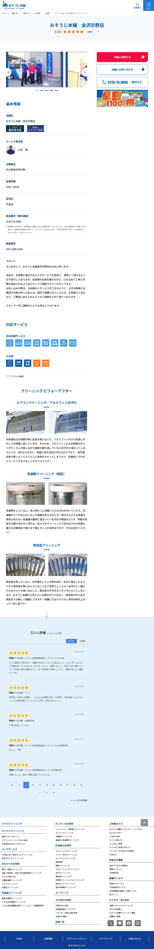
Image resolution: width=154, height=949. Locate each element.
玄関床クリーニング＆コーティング (70, 880)
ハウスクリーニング (12, 823)
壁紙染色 (59, 862)
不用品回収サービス (117, 887)
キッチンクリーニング (65, 832)
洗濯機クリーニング (12, 892)
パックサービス (9, 849)
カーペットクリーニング (65, 858)
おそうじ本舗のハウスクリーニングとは (125, 829)
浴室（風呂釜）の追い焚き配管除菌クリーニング (22, 873)
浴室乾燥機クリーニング (12, 880)
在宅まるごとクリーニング (12, 858)
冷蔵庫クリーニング (64, 836)
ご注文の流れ (114, 836)
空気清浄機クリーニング (65, 887)
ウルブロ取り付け (9, 876)
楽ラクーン (113, 894)
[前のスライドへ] (8, 72)
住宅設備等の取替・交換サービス (123, 891)
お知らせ (113, 854)
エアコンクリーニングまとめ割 (14, 840)
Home (19, 938)
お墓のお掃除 (61, 916)
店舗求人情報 (114, 916)
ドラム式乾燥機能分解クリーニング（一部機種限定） (23, 905)
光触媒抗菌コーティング (65, 909)
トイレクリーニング (10, 883)
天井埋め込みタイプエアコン (13, 843)
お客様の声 (114, 872)
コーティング (62, 892)
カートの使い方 (115, 840)
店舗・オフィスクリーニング (121, 905)
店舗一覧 (59, 921)
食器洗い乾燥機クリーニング (67, 840)
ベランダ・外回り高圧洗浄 (66, 912)
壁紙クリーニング (63, 865)
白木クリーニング (63, 872)
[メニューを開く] (148, 5)
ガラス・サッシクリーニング (67, 869)
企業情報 (48, 938)
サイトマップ (106, 938)
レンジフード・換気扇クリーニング (70, 829)
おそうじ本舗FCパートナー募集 (122, 912)
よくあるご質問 (115, 843)
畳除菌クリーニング (64, 876)
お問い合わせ (134, 938)
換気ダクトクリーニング (65, 883)
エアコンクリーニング (13, 830)
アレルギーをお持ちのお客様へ (122, 851)
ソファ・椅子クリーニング (66, 854)
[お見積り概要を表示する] (137, 5)
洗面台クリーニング (10, 887)
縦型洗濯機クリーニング (12, 898)
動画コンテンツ (115, 869)
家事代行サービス (116, 883)
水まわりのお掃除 (11, 863)
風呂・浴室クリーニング (12, 869)
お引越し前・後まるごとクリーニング (17, 854)
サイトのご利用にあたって (120, 847)
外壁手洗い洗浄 (62, 905)
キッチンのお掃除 (64, 823)
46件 (90, 31)
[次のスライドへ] (84, 72)
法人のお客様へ (115, 909)
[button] (36, 90)
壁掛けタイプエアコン (11, 836)
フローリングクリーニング (66, 851)
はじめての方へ (115, 832)
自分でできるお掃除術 (118, 865)
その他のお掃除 (63, 899)
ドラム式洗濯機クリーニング (13, 902)
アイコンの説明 (16, 376)
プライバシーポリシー (77, 938)
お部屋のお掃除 (63, 845)
